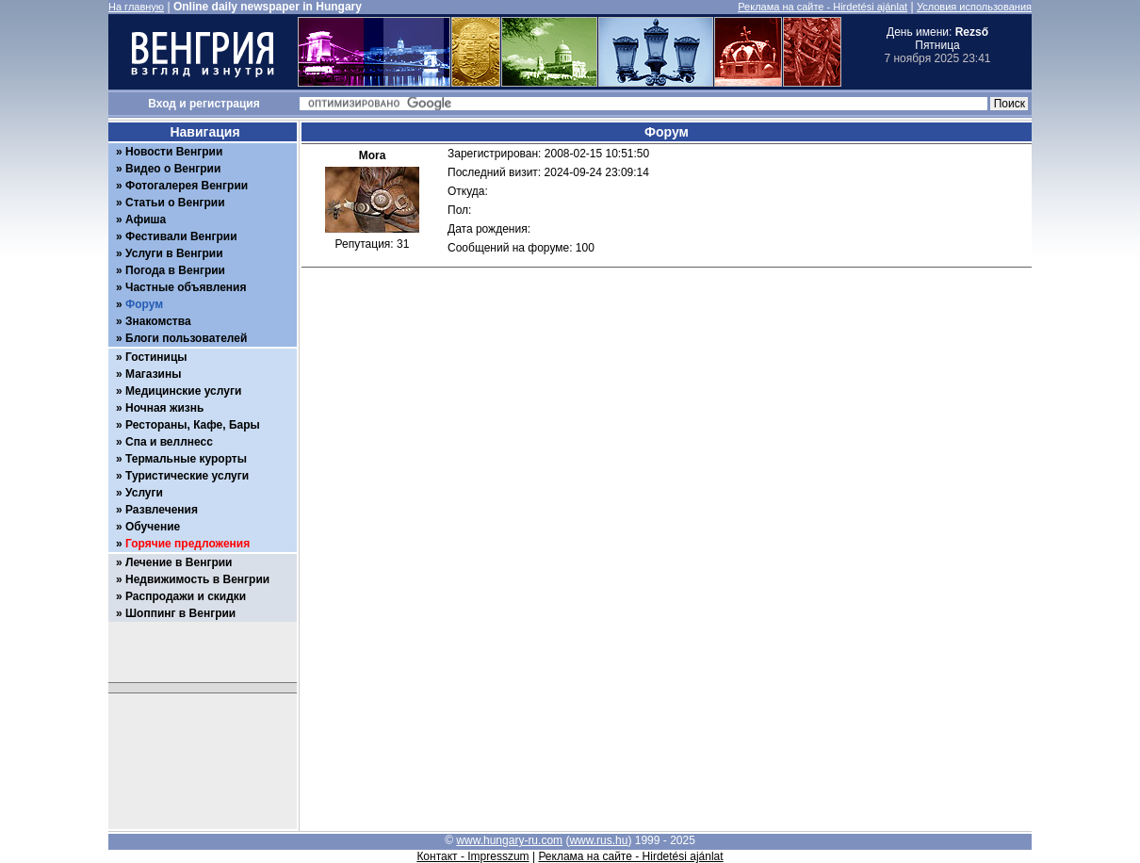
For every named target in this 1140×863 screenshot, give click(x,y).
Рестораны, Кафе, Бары (192, 425)
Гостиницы (156, 357)
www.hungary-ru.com (509, 840)
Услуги (144, 492)
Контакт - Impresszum (472, 856)
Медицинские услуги (183, 391)
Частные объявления (185, 287)
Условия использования (974, 6)
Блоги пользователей (186, 338)
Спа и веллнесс (169, 441)
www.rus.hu (598, 840)
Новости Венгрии (173, 151)
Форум (144, 304)
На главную (136, 6)
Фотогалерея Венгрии (186, 185)
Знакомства (158, 321)
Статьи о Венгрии (175, 202)
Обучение (152, 526)
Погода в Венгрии (175, 270)
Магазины (153, 374)
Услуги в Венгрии (174, 253)
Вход (162, 103)
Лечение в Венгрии (178, 562)
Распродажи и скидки (185, 596)
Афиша (145, 219)
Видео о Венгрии (172, 168)
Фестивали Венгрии (181, 236)
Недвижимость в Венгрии (197, 579)
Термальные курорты (186, 458)
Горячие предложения (187, 543)
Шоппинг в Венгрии (180, 613)
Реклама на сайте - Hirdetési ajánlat (822, 6)
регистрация (224, 103)
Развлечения (161, 509)
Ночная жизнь (164, 408)
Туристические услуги (187, 475)
